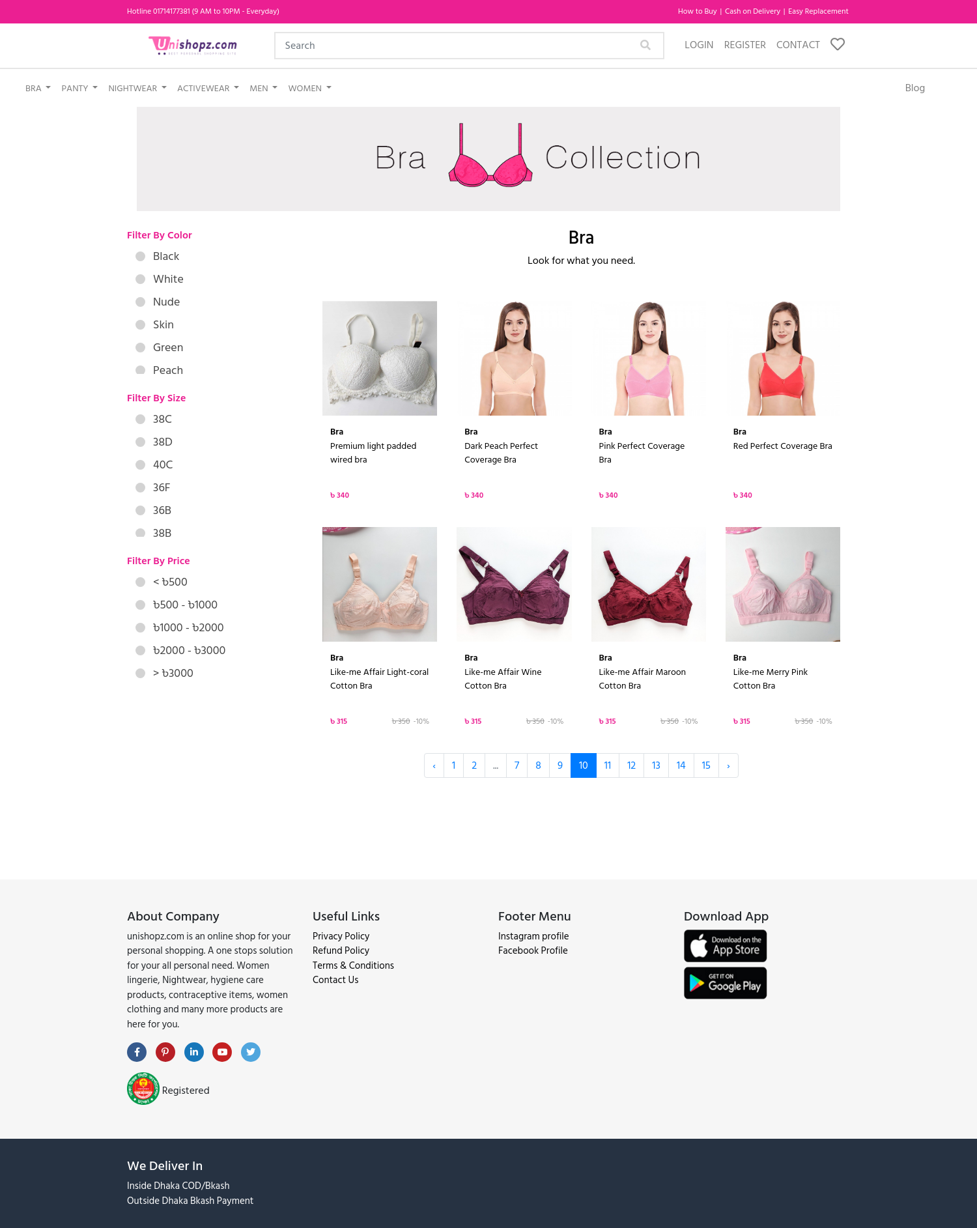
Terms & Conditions (353, 966)
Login (699, 45)
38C (153, 419)
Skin (154, 325)
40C (154, 465)
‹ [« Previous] (434, 765)
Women (306, 88)
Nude (157, 302)
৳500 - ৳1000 (176, 605)
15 (706, 765)
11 (607, 765)
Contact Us (335, 980)
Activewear (204, 88)
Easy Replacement (818, 11)
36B (153, 510)
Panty (75, 88)
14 (681, 765)
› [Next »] (728, 765)
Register (745, 45)
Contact (798, 45)
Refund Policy (341, 951)
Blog (915, 88)
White (159, 279)
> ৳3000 (164, 673)
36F (153, 487)
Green (159, 347)
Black (157, 256)
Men (259, 88)
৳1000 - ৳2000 (179, 627)
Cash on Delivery (753, 11)
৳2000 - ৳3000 (180, 650)
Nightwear (133, 88)
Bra (34, 88)
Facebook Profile (533, 951)
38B (153, 533)
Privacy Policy (341, 936)
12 (631, 765)
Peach (159, 370)
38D (154, 442)
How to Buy (698, 11)
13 (656, 765)
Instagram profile (533, 936)
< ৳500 (161, 582)
